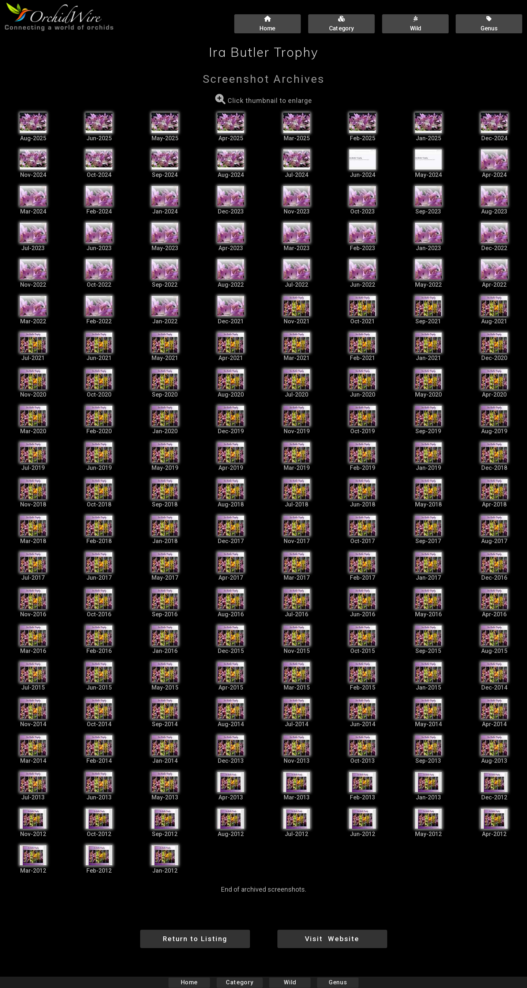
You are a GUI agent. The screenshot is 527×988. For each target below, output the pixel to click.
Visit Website (332, 939)
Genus (337, 982)
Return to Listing (195, 939)
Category (240, 982)
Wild (290, 982)
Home (189, 982)
